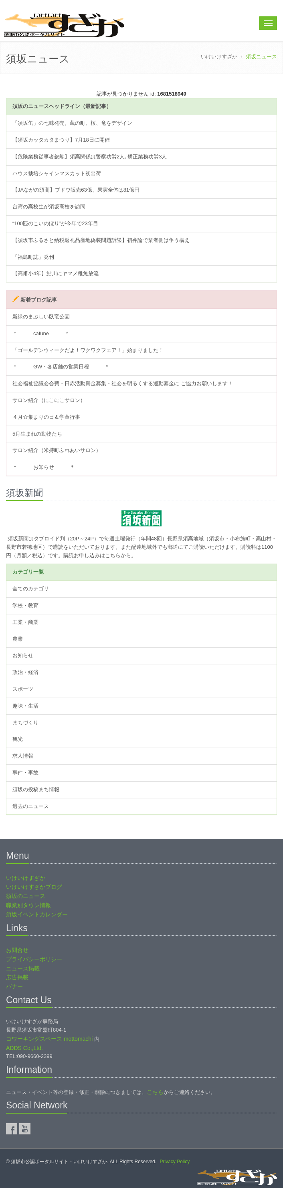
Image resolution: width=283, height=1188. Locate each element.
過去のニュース (30, 806)
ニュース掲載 (23, 968)
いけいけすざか (219, 57)
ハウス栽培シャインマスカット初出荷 (56, 173)
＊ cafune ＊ (41, 333)
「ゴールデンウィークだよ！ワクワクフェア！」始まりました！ (88, 350)
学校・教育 (25, 605)
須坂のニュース (25, 896)
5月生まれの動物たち (37, 434)
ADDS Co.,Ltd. (24, 1048)
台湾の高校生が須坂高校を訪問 (48, 207)
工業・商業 (25, 622)
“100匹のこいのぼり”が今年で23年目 (55, 223)
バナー (14, 986)
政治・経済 (25, 672)
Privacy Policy (175, 1161)
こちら (155, 1092)
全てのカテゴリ (30, 589)
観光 (17, 739)
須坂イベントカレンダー (37, 914)
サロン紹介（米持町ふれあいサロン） (56, 450)
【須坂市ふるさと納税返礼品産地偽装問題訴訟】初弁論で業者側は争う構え (101, 240)
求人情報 (22, 756)
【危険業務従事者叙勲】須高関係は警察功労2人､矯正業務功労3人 (89, 157)
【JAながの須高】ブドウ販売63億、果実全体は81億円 (75, 190)
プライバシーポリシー (34, 959)
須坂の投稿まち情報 (35, 789)
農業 (17, 639)
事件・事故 (25, 773)
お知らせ (22, 655)
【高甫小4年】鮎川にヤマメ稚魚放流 (55, 273)
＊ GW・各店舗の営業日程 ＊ (61, 367)
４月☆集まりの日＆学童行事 (46, 417)
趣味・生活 (25, 706)
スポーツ (22, 689)
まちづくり (25, 723)
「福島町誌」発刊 (33, 257)
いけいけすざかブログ (34, 887)
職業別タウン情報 (28, 905)
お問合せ (17, 950)
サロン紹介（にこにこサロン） (48, 400)
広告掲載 (17, 977)
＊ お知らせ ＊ (43, 467)
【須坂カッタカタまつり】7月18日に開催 (61, 140)
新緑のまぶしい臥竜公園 (41, 317)
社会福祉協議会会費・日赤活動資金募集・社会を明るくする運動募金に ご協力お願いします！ (122, 383)
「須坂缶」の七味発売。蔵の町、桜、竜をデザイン (72, 123)
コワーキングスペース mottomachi (49, 1039)
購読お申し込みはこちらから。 (99, 555)
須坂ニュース (38, 59)
